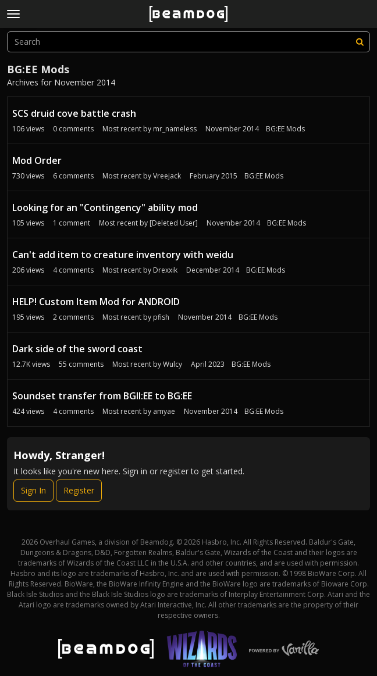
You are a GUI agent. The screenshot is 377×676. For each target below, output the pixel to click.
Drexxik (165, 270)
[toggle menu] (13, 14)
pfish (161, 317)
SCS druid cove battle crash (74, 113)
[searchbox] (188, 41)
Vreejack (167, 176)
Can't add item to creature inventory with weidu (122, 254)
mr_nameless (175, 129)
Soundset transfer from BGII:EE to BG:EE (102, 395)
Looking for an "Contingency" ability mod (105, 207)
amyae (164, 411)
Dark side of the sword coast (77, 348)
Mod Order (37, 160)
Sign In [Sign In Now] (33, 490)
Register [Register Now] (78, 490)
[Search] (359, 41)
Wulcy (172, 364)
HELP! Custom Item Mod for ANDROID (96, 301)
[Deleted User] (174, 223)
